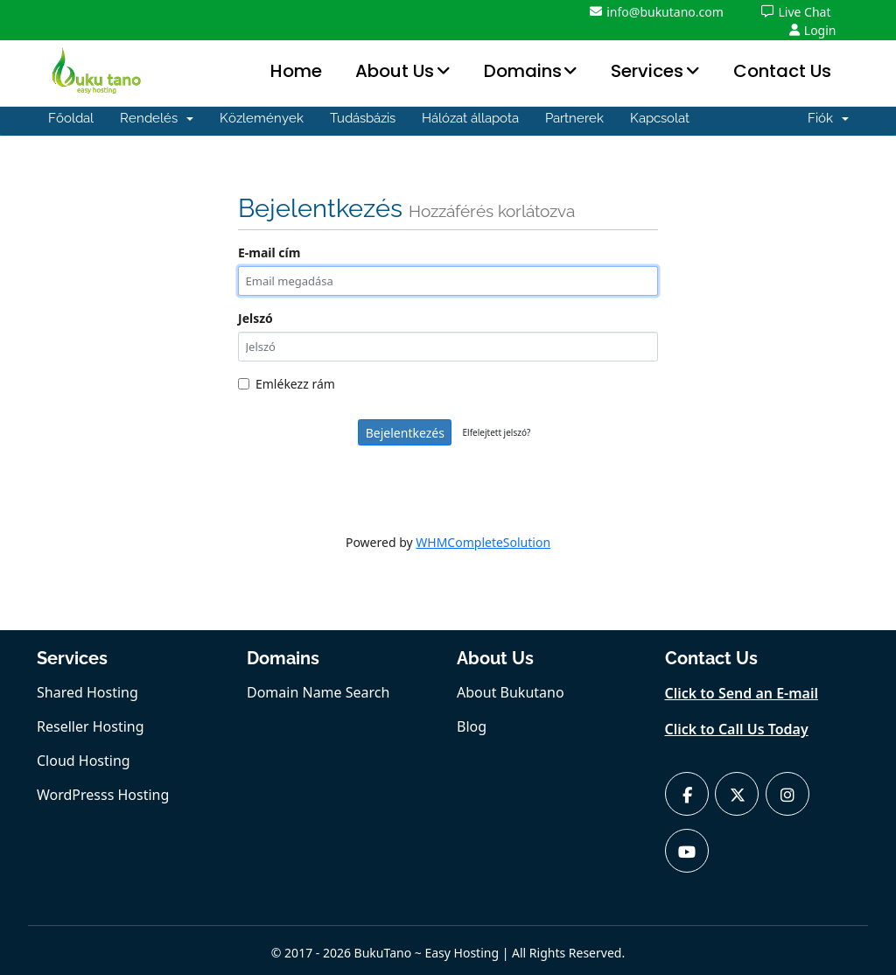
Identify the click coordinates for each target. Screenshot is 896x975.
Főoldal (71, 118)
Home (296, 71)
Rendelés (156, 118)
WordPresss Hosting (103, 794)
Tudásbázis (363, 118)
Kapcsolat (660, 118)
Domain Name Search (318, 692)
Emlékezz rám (286, 383)
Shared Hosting (87, 692)
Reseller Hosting (90, 726)
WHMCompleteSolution (483, 542)
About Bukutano (510, 692)
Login (812, 30)
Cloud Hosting (83, 760)
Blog (471, 726)
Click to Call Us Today (736, 729)
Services (647, 71)
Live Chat (795, 11)
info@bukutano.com (657, 11)
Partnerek (574, 118)
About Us (394, 71)
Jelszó (255, 318)
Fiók (828, 118)
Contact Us (782, 71)
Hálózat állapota (470, 118)
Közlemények (262, 118)
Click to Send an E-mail (742, 693)
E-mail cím (269, 252)
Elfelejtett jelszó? (497, 432)
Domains (523, 71)
